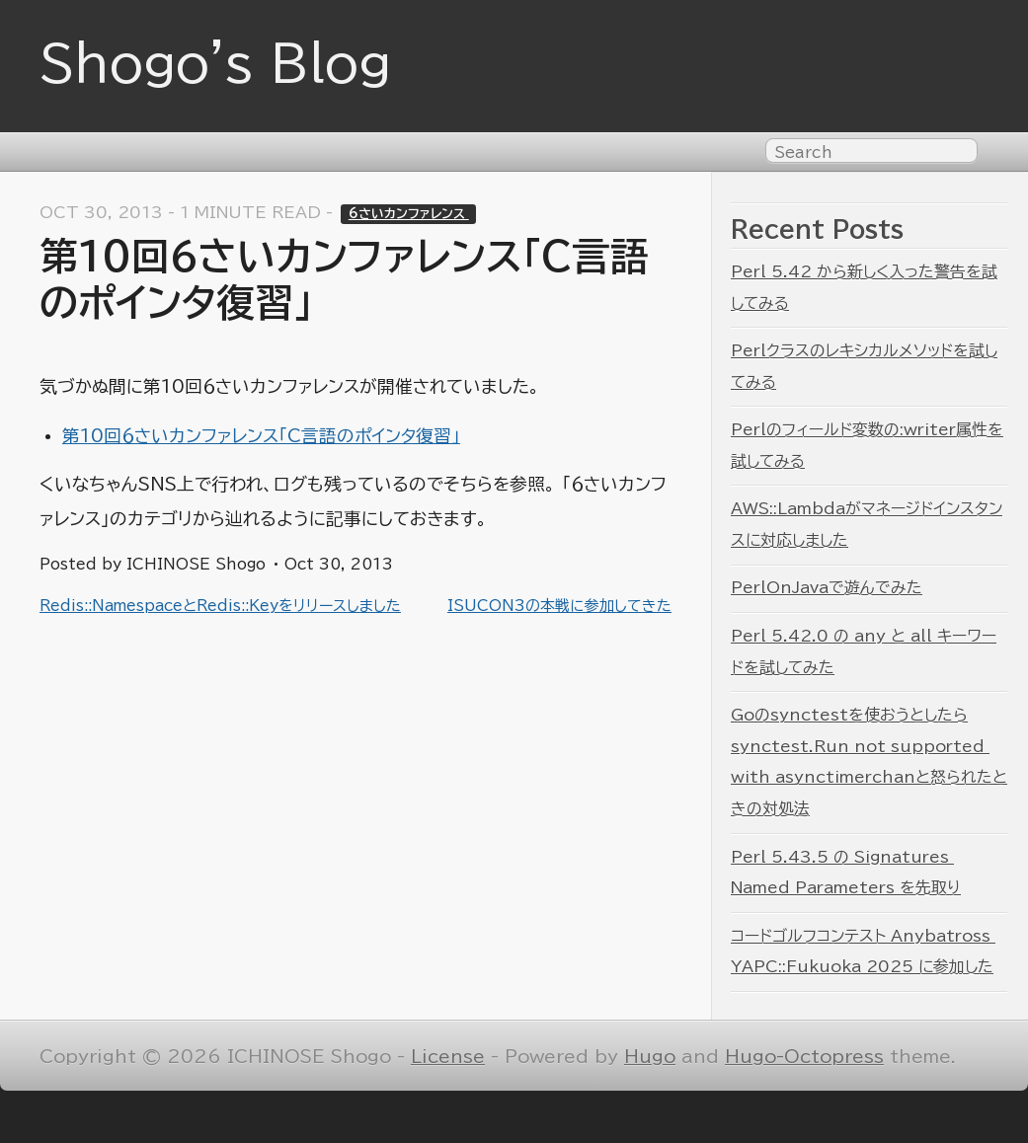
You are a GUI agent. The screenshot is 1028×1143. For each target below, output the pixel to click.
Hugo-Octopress (804, 1056)
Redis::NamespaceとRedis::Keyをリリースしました (220, 605)
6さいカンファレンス (409, 213)
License (448, 1056)
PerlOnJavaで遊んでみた (826, 587)
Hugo (649, 1056)
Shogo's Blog (215, 63)
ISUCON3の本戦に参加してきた (559, 605)
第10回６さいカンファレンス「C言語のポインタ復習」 (261, 435)
